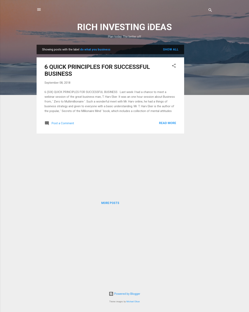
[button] (173, 66)
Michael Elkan (133, 301)
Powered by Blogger (124, 294)
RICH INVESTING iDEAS (124, 27)
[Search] (210, 11)
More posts (110, 203)
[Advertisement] (200, 104)
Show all (171, 49)
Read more (167, 123)
